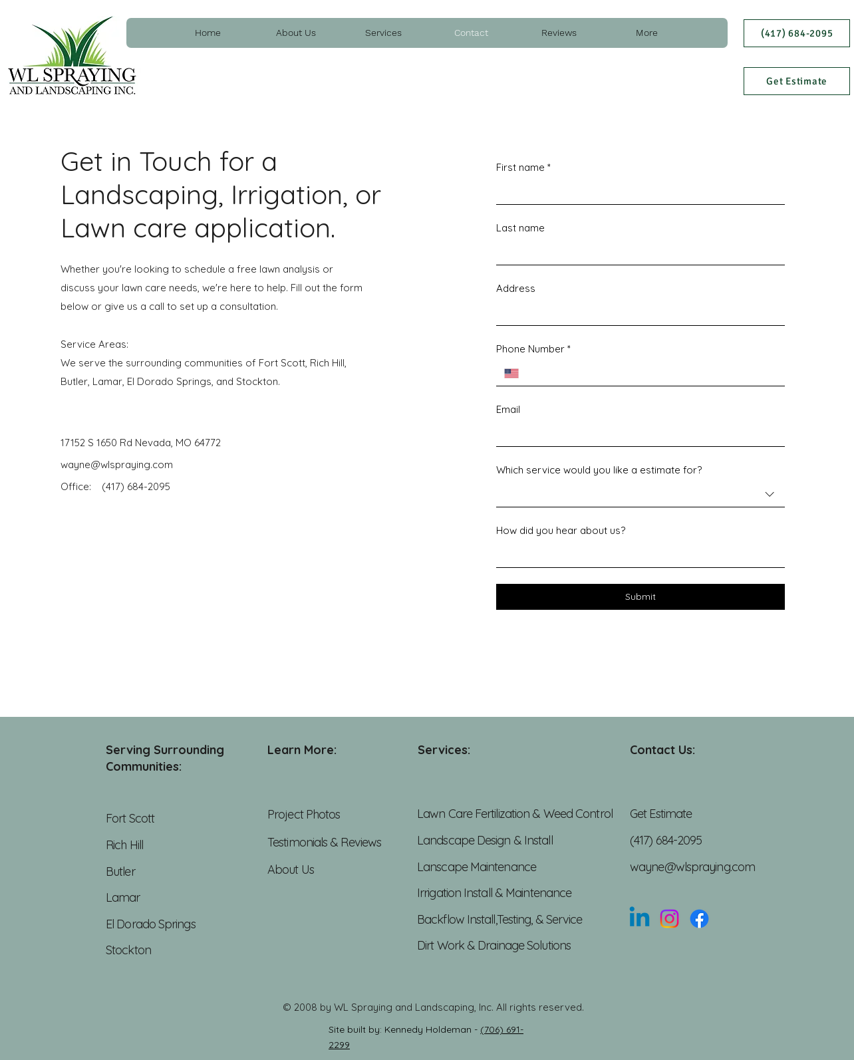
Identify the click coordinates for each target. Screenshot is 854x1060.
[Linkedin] (639, 918)
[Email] (636, 434)
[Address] (636, 313)
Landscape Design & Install (485, 840)
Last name (520, 227)
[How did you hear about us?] (636, 555)
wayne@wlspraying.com (692, 866)
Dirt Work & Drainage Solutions (494, 945)
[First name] (636, 192)
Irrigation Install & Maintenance (495, 892)
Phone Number (533, 349)
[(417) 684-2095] (797, 33)
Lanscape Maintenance (476, 866)
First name (523, 167)
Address (515, 288)
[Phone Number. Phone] (652, 373)
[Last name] (636, 252)
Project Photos (305, 814)
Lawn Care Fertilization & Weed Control (515, 813)
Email (508, 409)
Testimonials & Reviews (324, 842)
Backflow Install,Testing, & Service (501, 919)
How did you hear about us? (560, 530)
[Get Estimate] (797, 81)
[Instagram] (669, 918)
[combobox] (640, 494)
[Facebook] (699, 918)
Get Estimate (661, 813)
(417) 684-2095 (134, 486)
